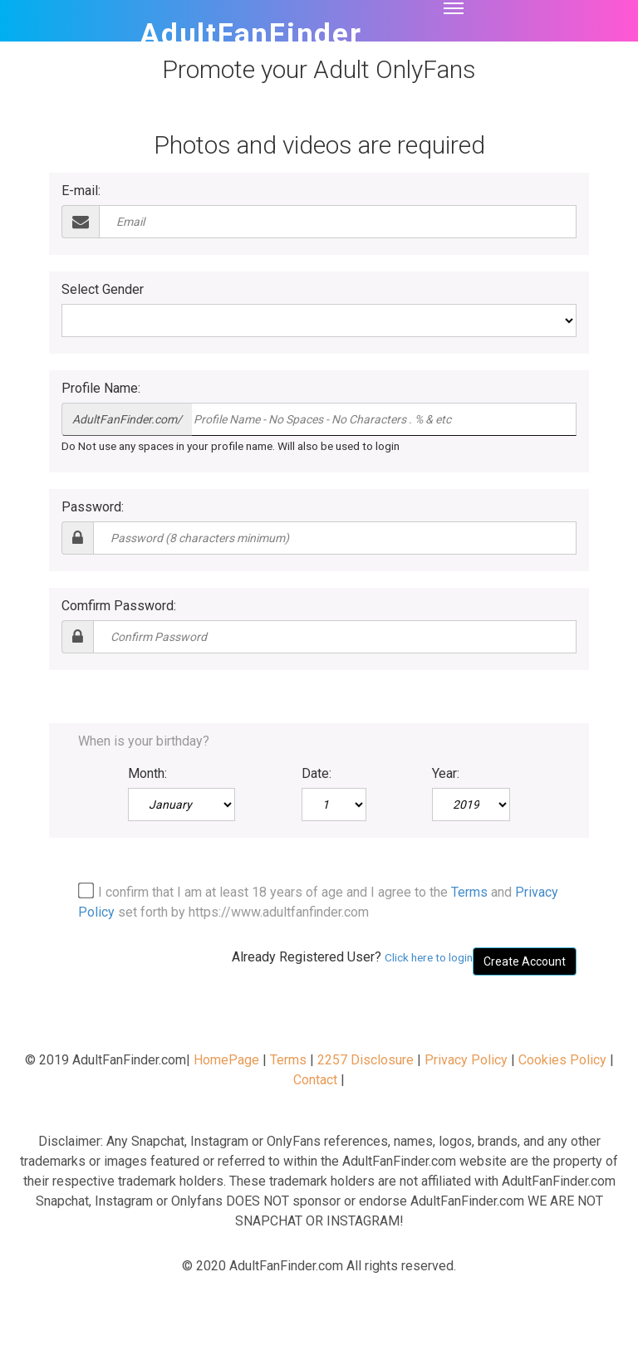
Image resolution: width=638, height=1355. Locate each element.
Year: (445, 773)
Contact (315, 1080)
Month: (147, 773)
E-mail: (81, 190)
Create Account (524, 961)
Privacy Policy (466, 1060)
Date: (316, 773)
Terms (469, 892)
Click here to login (429, 957)
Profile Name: (100, 388)
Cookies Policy (562, 1060)
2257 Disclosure (365, 1060)
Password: (92, 507)
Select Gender (102, 289)
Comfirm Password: (118, 606)
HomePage (226, 1060)
